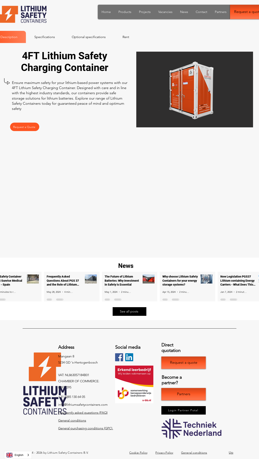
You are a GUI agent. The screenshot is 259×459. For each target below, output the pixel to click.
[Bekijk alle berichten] (129, 311)
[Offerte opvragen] (183, 363)
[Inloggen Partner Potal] (183, 410)
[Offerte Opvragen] (24, 127)
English (14, 455)
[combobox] (18, 455)
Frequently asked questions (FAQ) (83, 413)
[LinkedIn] (129, 357)
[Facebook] (119, 357)
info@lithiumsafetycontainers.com (83, 405)
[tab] (44, 37)
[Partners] (183, 394)
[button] (194, 89)
